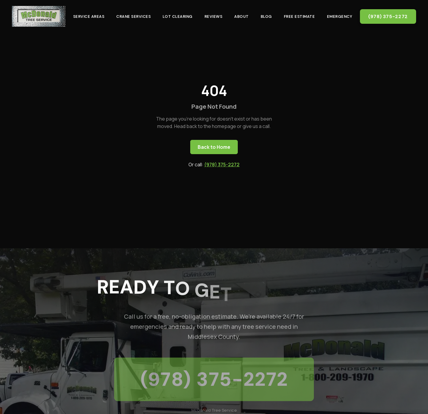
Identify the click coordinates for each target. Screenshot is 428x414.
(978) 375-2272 (388, 16)
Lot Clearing (177, 16)
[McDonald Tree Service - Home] (38, 16)
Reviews (213, 16)
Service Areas (89, 16)
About (241, 16)
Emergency (340, 16)
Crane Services (133, 16)
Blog (266, 16)
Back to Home (214, 147)
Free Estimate (299, 16)
